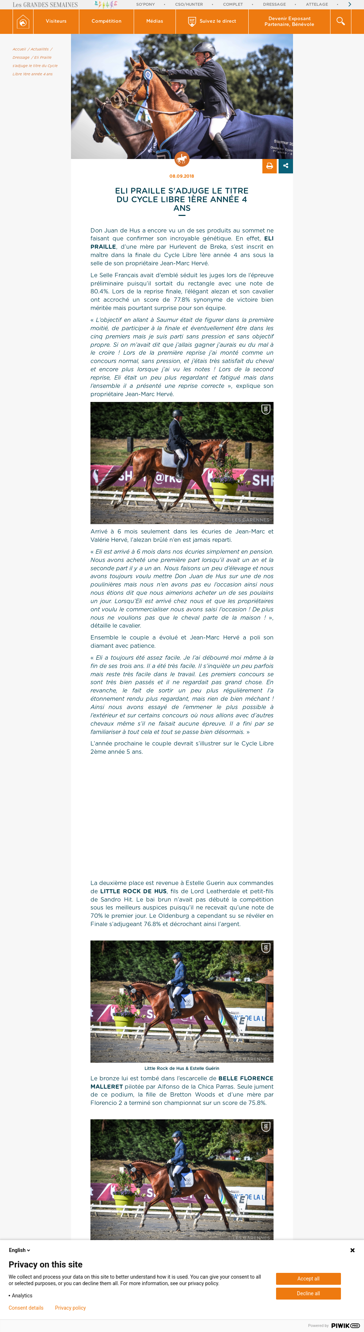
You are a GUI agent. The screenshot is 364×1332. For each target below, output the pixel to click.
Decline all (308, 1293)
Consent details (26, 1308)
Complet (233, 4)
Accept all (308, 1279)
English (20, 1250)
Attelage (317, 4)
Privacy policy (70, 1308)
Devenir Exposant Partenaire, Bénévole (289, 22)
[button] (56, 21)
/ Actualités (38, 49)
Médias (154, 21)
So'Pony (145, 4)
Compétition (106, 21)
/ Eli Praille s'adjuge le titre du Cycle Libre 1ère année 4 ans (35, 66)
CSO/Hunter (189, 4)
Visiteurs (56, 21)
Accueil (19, 49)
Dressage (274, 4)
